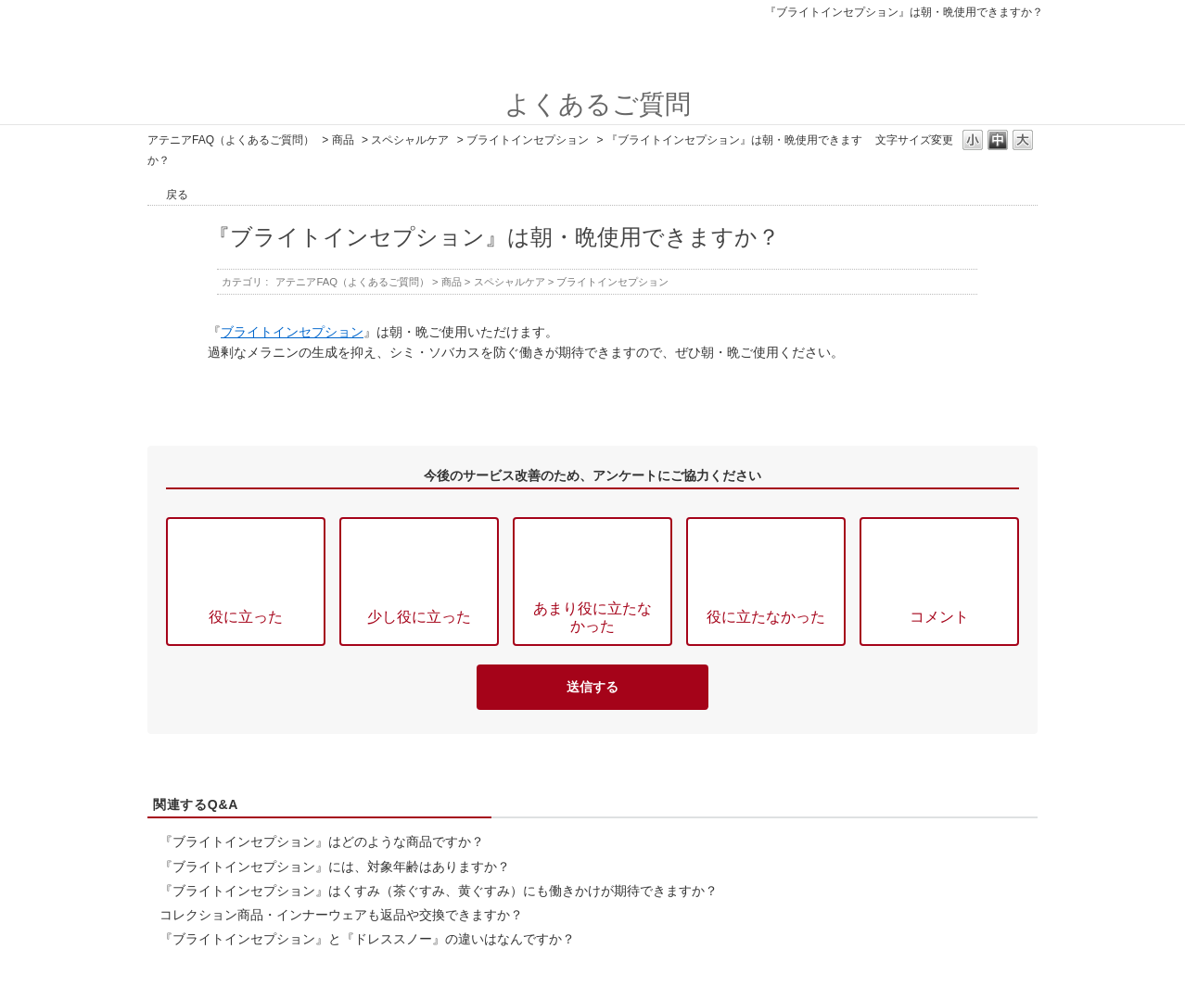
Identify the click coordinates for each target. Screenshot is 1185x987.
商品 (343, 139)
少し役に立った (419, 616)
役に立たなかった (766, 616)
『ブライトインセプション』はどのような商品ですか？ (321, 841)
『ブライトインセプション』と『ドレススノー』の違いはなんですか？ (367, 938)
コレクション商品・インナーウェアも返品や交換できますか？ (341, 914)
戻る (177, 194)
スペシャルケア (410, 139)
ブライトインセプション (527, 139)
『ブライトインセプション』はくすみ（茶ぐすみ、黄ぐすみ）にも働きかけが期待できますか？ (438, 890)
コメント (939, 616)
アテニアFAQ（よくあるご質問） (230, 139)
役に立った (246, 616)
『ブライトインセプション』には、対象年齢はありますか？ (334, 866)
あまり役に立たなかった (592, 617)
